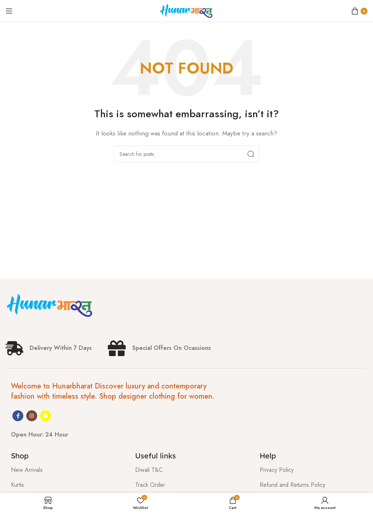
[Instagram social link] (31, 415)
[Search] (186, 154)
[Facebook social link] (17, 415)
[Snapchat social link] (45, 415)
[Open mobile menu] (9, 11)
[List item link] (67, 470)
